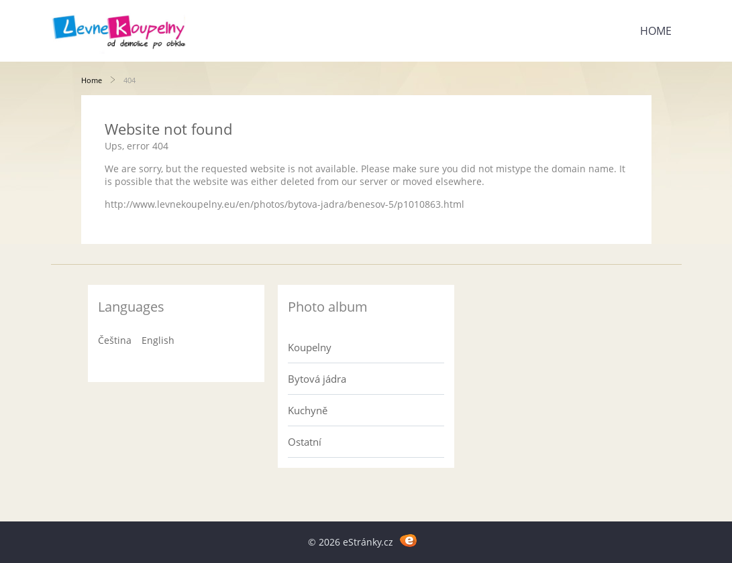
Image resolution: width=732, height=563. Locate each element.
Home (656, 30)
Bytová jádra (317, 378)
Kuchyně (307, 410)
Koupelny (309, 347)
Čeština (115, 340)
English (158, 340)
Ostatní (304, 441)
